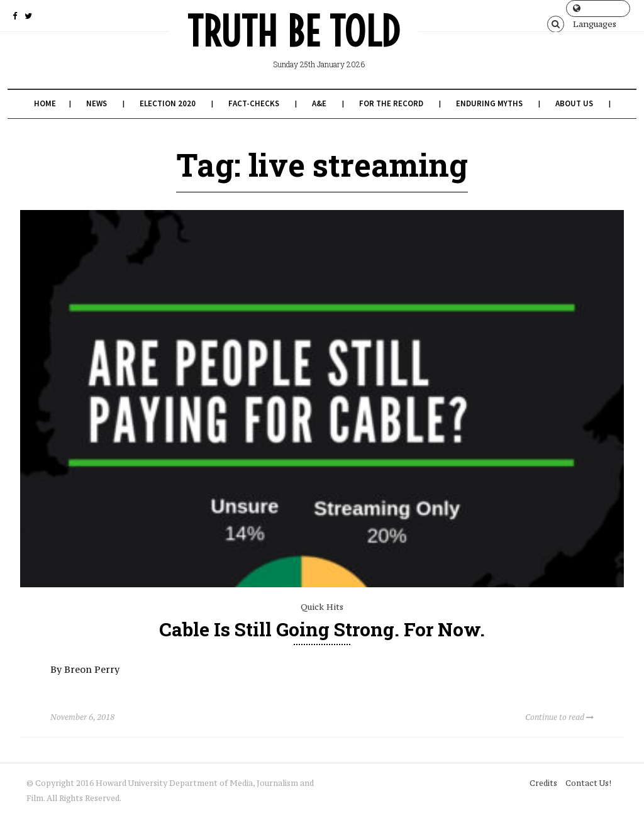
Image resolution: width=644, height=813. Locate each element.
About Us (574, 103)
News (96, 103)
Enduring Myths (489, 103)
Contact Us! (588, 783)
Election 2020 (168, 103)
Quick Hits (322, 606)
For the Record (391, 103)
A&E (319, 103)
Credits (543, 783)
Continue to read (559, 717)
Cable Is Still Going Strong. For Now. (322, 629)
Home (45, 103)
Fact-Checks (253, 103)
